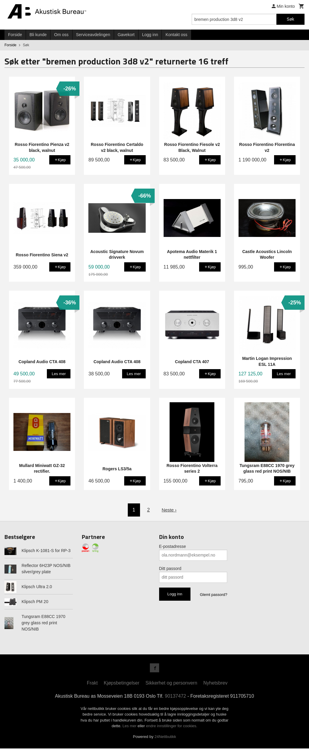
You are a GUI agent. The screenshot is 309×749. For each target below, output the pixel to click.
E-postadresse (172, 546)
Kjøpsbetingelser (121, 683)
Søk (290, 19)
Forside (15, 34)
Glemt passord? (213, 594)
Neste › (169, 509)
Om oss (61, 34)
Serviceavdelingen (93, 34)
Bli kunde (38, 34)
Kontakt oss (176, 34)
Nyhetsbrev (215, 683)
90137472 (175, 696)
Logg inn (150, 34)
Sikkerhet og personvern (171, 683)
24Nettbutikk (165, 737)
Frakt (92, 683)
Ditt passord (170, 568)
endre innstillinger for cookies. (171, 726)
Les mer (130, 726)
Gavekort (126, 34)
